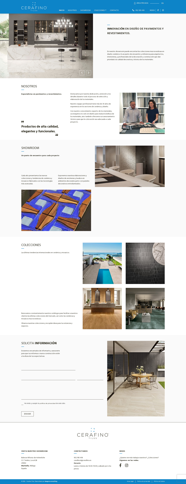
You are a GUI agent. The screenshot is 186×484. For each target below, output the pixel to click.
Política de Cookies (159, 482)
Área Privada (141, 3)
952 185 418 (138, 10)
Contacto (114, 10)
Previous (81, 72)
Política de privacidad (143, 482)
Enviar (27, 414)
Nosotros (72, 10)
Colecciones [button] (99, 10)
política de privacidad (48, 403)
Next (88, 72)
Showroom (85, 10)
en (162, 3)
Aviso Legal (130, 482)
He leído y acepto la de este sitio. (43, 403)
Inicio (61, 10)
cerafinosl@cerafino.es (82, 460)
